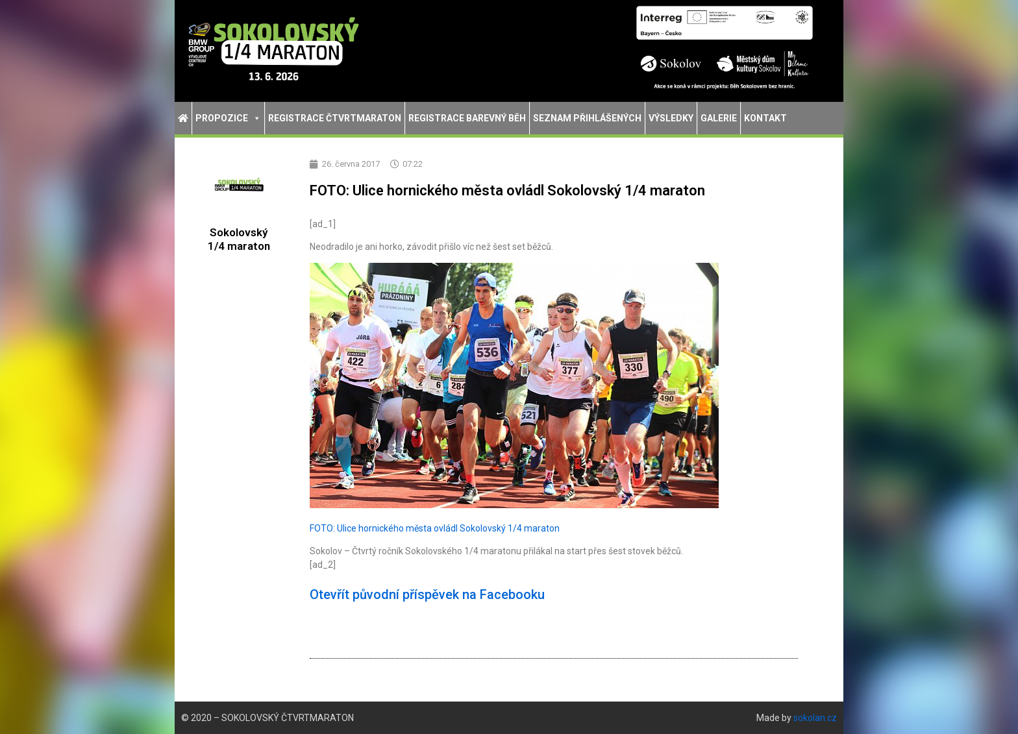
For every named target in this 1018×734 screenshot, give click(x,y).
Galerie (719, 118)
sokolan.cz (815, 718)
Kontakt (765, 118)
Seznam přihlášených (587, 118)
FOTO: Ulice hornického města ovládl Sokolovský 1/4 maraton (435, 528)
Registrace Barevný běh (467, 118)
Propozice (228, 118)
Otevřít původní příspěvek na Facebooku (427, 594)
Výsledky (671, 118)
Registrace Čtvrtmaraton (334, 118)
